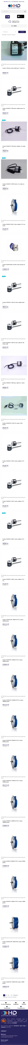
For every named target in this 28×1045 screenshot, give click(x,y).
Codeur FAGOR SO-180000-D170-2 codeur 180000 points (12, 701)
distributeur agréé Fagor (20, 1025)
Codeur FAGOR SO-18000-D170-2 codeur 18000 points (12, 781)
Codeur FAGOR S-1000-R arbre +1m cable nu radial (13, 184)
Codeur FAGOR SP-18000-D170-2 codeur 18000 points (12, 660)
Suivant (16, 995)
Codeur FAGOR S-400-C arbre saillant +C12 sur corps (13, 225)
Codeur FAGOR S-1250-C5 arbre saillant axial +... (13, 303)
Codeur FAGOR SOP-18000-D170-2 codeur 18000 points (12, 620)
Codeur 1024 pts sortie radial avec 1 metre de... (13, 68)
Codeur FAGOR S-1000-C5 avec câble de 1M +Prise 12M (13, 343)
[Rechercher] (14, 11)
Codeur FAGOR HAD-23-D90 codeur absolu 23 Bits (13, 265)
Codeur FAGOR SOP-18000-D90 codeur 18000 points (13, 942)
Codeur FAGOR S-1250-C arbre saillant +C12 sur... (13, 461)
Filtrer (22, 31)
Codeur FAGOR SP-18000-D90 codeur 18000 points (13, 982)
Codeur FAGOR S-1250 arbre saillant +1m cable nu (13, 147)
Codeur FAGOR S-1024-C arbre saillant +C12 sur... (13, 502)
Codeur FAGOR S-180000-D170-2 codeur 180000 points (12, 821)
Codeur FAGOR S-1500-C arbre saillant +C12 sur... (13, 580)
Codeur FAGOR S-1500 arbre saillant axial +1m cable (13, 109)
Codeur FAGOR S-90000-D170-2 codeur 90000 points (13, 862)
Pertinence (9, 32)
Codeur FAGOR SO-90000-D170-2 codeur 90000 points (12, 741)
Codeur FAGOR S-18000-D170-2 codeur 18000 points (13, 902)
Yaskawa (3, 1027)
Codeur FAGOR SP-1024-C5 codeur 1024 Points (12, 424)
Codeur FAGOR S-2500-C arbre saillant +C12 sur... (13, 539)
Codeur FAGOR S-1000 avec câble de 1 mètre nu (13, 383)
